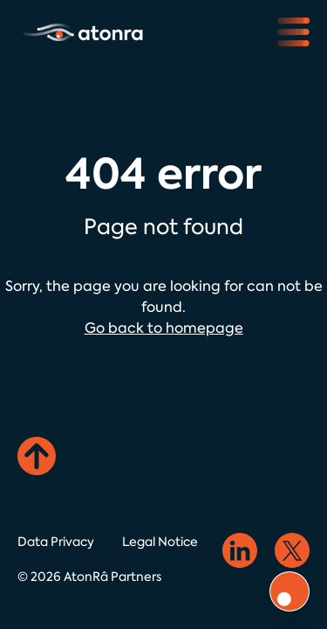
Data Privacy (55, 542)
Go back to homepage (164, 328)
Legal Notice (160, 542)
